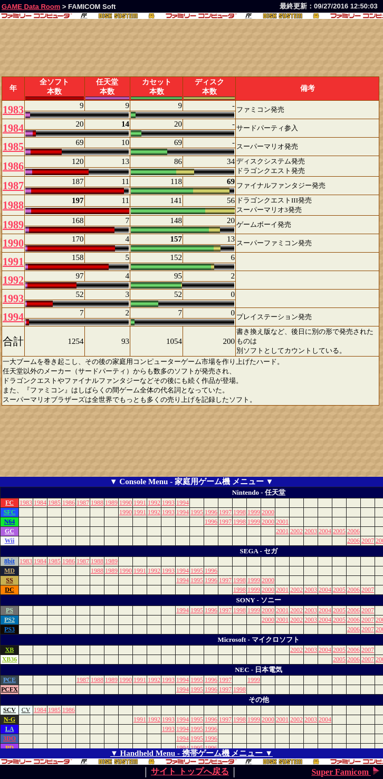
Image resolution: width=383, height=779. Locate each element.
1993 (13, 298)
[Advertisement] (123, 451)
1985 (13, 146)
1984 (13, 128)
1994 (13, 317)
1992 (13, 280)
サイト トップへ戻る (190, 771)
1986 (13, 166)
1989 (13, 224)
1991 (13, 261)
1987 (13, 185)
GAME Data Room (31, 7)
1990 (13, 243)
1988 (13, 205)
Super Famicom (346, 771)
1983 (13, 110)
